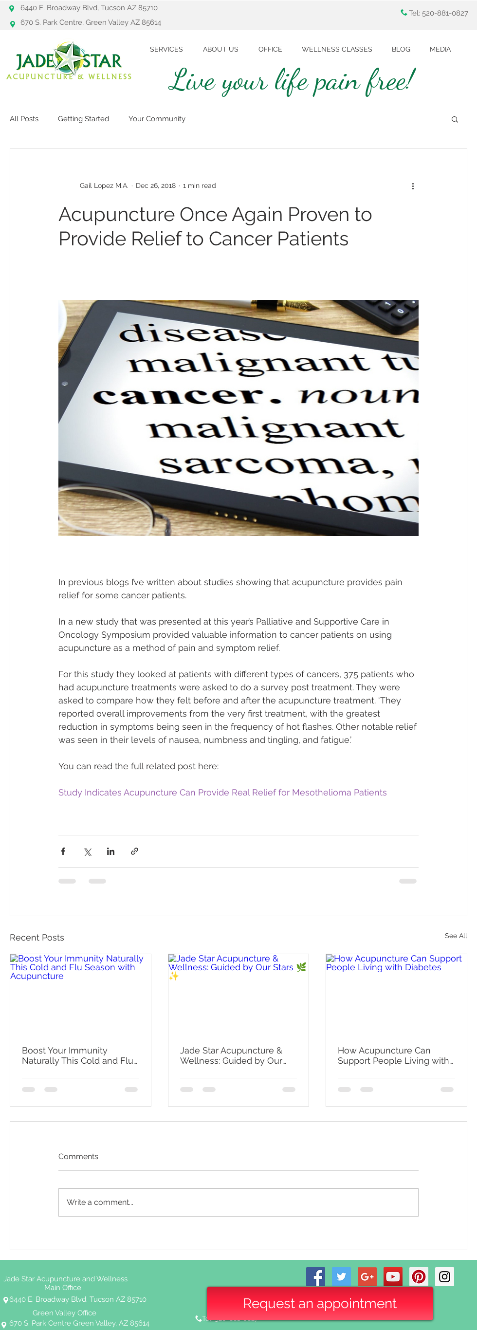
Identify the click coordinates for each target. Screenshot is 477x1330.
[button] (454, 119)
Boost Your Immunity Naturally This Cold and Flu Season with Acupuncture (77, 1055)
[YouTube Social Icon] (393, 1276)
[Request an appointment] (320, 1303)
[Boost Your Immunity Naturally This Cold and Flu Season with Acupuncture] (80, 993)
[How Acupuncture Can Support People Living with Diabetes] (396, 993)
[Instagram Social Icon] (444, 1276)
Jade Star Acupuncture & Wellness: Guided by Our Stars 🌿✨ (231, 1055)
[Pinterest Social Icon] (418, 1276)
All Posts (24, 118)
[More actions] (413, 185)
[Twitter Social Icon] (341, 1276)
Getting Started (83, 118)
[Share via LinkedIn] (110, 851)
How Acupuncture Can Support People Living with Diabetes (393, 1055)
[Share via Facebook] (63, 851)
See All (456, 936)
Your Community (156, 118)
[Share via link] (134, 851)
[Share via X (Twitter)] (87, 851)
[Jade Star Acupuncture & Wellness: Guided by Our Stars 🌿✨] (238, 993)
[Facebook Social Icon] (315, 1276)
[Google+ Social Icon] (367, 1276)
